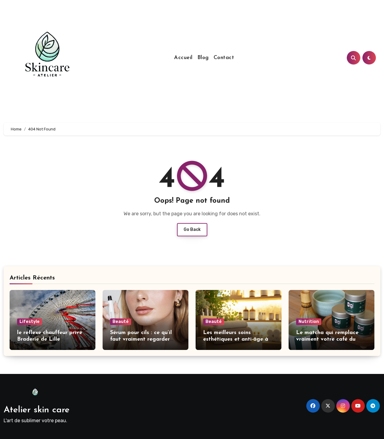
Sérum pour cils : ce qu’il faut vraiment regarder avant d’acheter (141, 339)
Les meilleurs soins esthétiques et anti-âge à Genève (235, 339)
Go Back (192, 229)
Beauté (120, 321)
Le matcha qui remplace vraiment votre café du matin (327, 339)
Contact (224, 58)
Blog (203, 58)
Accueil (183, 58)
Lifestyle (30, 321)
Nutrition (308, 321)
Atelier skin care (37, 410)
